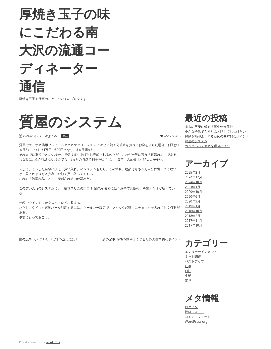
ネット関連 (193, 256)
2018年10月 (193, 211)
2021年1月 (192, 187)
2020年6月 (192, 196)
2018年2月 (192, 216)
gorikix (53, 136)
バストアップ (194, 261)
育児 (188, 280)
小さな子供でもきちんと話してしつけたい (215, 131)
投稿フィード (194, 312)
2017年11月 (193, 220)
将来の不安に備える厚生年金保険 (209, 126)
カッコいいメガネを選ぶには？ (207, 146)
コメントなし (172, 135)
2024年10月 (193, 182)
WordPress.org (196, 321)
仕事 (188, 266)
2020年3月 (192, 201)
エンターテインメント (201, 251)
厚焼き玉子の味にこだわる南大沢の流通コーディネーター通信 (64, 49)
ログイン (191, 307)
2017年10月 (193, 225)
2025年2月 (192, 172)
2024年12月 (193, 177)
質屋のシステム (196, 141)
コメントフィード (198, 316)
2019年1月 (192, 206)
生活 (65, 136)
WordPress (53, 342)
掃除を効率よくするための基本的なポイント (217, 136)
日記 (188, 271)
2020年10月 (193, 191)
